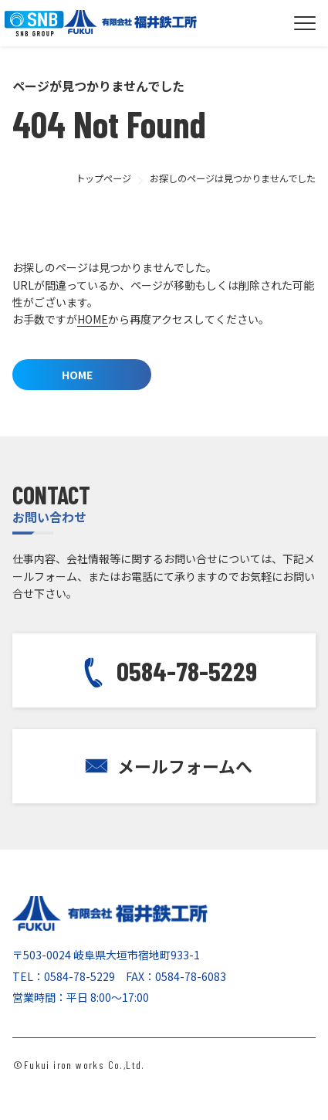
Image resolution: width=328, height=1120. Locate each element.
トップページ (103, 178)
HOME (92, 319)
